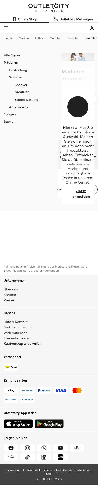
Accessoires (18, 107)
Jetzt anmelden (75, 194)
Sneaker (21, 85)
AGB (49, 474)
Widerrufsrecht (15, 333)
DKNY (41, 38)
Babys (8, 122)
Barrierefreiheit (51, 470)
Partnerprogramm (18, 327)
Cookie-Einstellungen (77, 470)
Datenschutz (30, 470)
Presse (9, 300)
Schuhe (75, 38)
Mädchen (58, 38)
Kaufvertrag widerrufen (22, 344)
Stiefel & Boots (26, 100)
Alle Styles (12, 55)
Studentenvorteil (17, 338)
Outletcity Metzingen (49, 8)
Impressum (12, 470)
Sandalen (91, 38)
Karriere (10, 295)
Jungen (10, 114)
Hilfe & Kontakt (16, 322)
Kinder (10, 38)
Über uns (11, 289)
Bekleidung (18, 70)
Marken (26, 38)
